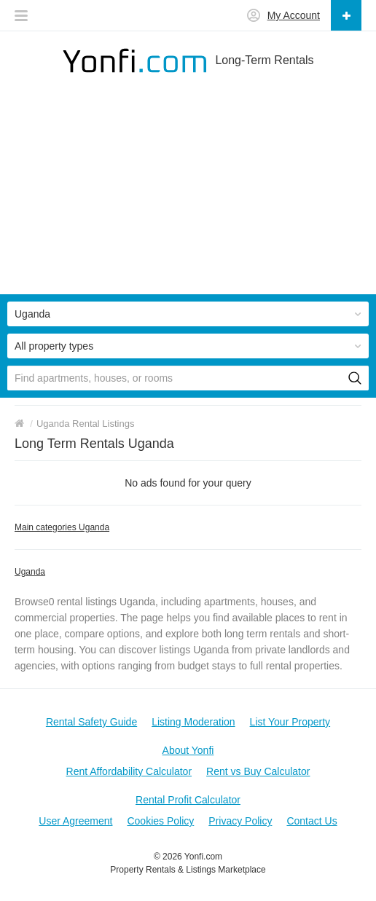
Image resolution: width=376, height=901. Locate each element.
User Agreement (75, 821)
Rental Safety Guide (91, 722)
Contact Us (311, 821)
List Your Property (290, 722)
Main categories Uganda (62, 527)
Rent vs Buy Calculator (258, 771)
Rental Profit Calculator (188, 800)
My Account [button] (293, 15)
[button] (21, 11)
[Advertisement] (188, 192)
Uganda (30, 572)
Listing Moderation (193, 722)
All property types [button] (54, 346)
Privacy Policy (240, 821)
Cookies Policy (160, 821)
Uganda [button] (32, 314)
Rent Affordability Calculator (129, 771)
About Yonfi (188, 750)
